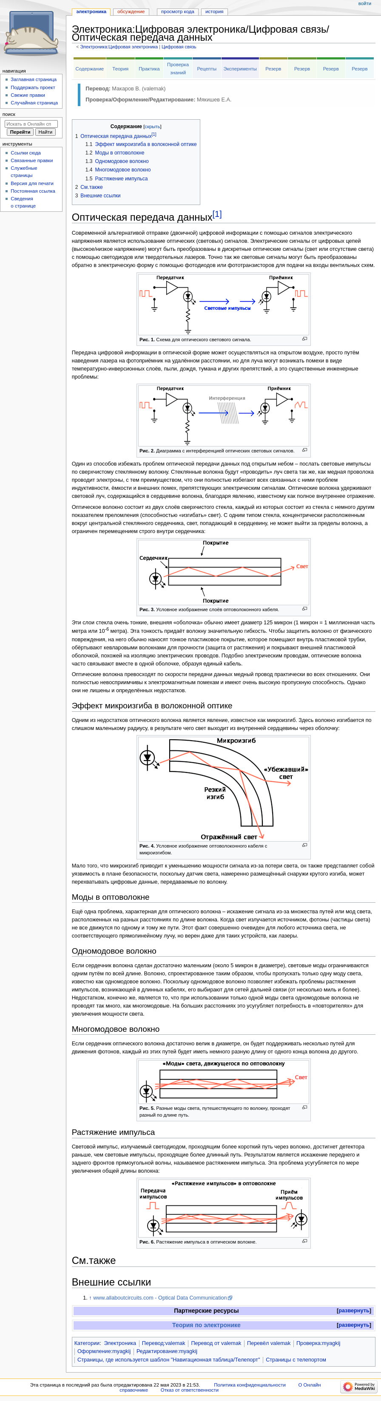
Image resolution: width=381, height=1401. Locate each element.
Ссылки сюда (26, 152)
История (214, 11)
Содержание (89, 68)
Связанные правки (32, 160)
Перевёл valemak (268, 1343)
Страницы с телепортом (296, 1360)
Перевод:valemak (163, 1343)
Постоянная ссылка (33, 191)
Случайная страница (34, 102)
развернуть (354, 1311)
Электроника (120, 1343)
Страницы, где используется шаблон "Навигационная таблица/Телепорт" (168, 1360)
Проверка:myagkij (318, 1343)
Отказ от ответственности (190, 1390)
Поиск (9, 114)
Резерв (273, 68)
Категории (87, 1343)
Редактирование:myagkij (166, 1351)
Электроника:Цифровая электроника (119, 46)
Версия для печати (32, 183)
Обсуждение (131, 11)
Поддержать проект (33, 87)
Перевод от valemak (216, 1343)
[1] (217, 214)
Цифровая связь (179, 46)
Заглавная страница (34, 79)
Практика (149, 68)
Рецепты (206, 68)
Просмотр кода (177, 11)
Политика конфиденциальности (250, 1384)
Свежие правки (28, 95)
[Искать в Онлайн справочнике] (31, 124)
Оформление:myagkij (104, 1351)
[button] (354, 1311)
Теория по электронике (206, 1325)
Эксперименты (239, 68)
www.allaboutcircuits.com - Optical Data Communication (160, 1298)
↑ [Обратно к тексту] (90, 1298)
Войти (364, 3)
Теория (120, 68)
